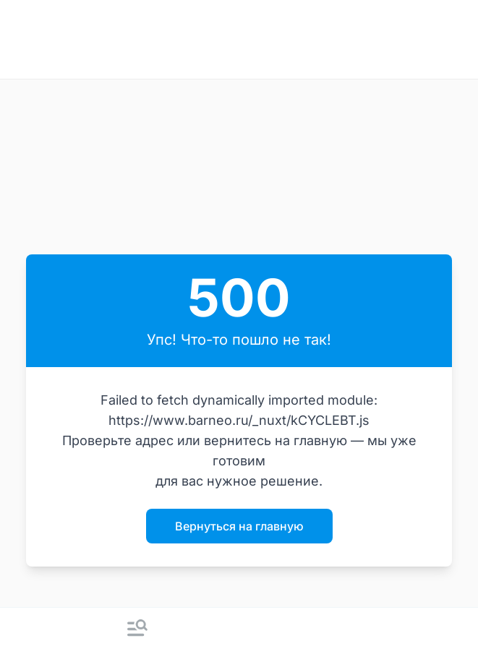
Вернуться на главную (239, 526)
